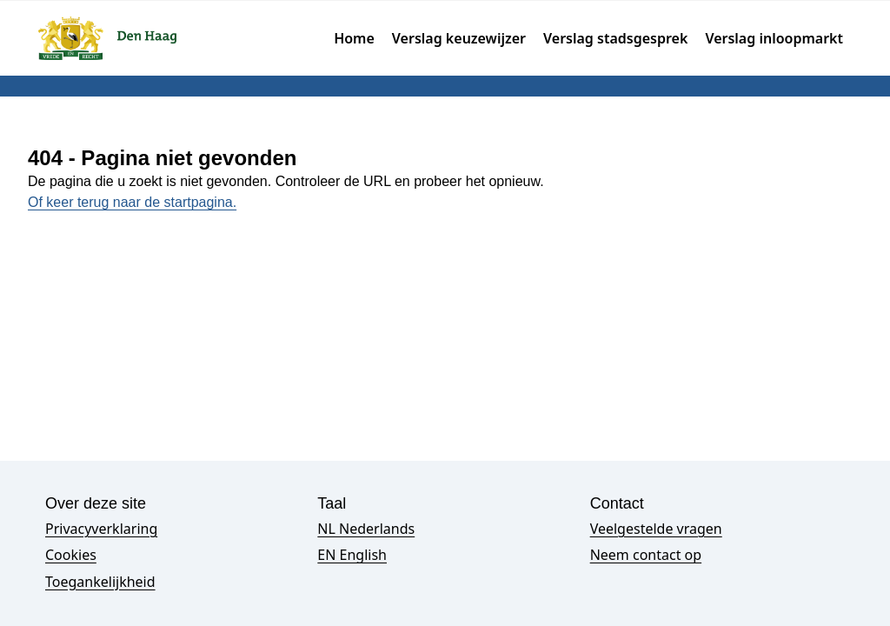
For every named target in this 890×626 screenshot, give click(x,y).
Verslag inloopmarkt (774, 38)
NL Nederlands (366, 528)
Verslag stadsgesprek (615, 38)
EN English (352, 554)
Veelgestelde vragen (656, 528)
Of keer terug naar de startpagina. (132, 202)
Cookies (70, 554)
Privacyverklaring (101, 528)
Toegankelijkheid (100, 581)
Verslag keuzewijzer (459, 38)
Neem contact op (645, 554)
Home (354, 38)
